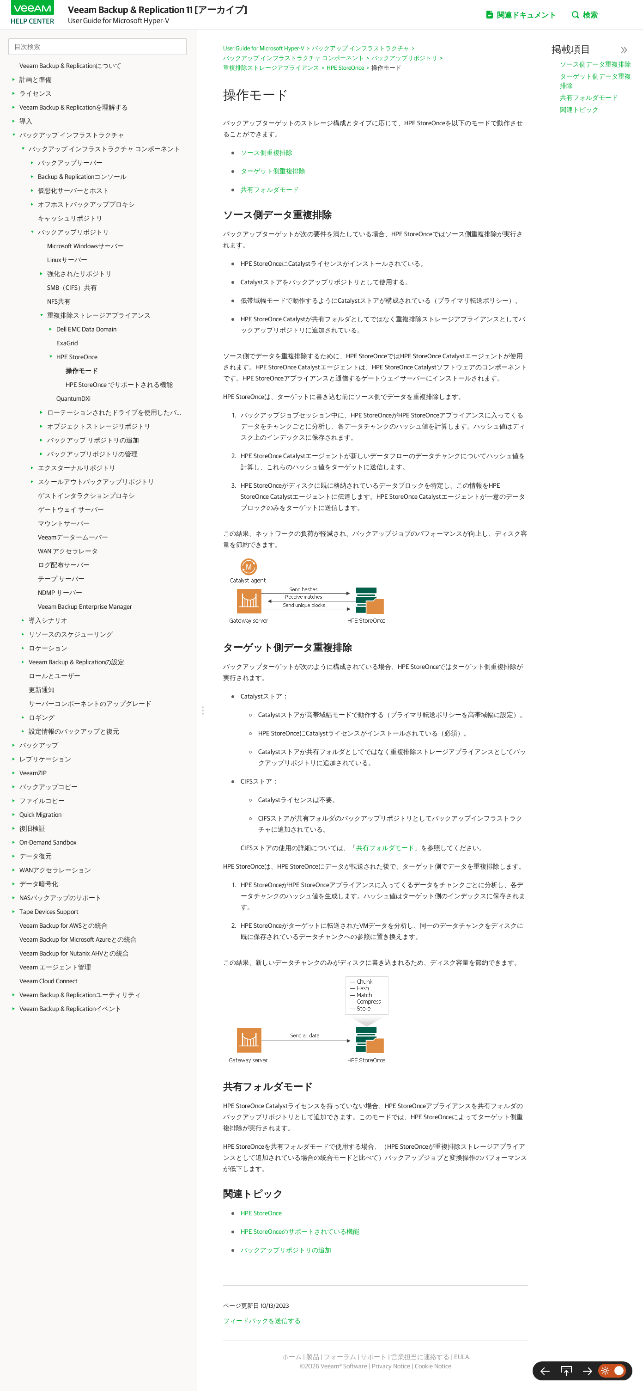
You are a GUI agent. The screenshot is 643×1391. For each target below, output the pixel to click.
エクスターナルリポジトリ (76, 468)
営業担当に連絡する (420, 1356)
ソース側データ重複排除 (595, 64)
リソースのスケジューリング (71, 634)
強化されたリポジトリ (79, 273)
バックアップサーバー (70, 162)
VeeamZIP (33, 773)
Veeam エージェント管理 (55, 967)
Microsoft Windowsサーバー (85, 246)
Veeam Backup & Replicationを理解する (73, 107)
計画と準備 (35, 79)
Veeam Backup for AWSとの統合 (63, 925)
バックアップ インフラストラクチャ (71, 135)
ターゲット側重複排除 (273, 171)
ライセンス (35, 93)
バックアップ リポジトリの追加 (93, 440)
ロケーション (48, 648)
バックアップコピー (48, 786)
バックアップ (38, 745)
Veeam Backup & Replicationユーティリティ (80, 995)
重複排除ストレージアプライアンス (99, 315)
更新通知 (42, 689)
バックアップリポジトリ (73, 232)
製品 (312, 1356)
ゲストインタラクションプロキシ (86, 495)
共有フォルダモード (589, 97)
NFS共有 (59, 301)
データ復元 (35, 856)
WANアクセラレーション (55, 870)
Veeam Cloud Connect (48, 981)
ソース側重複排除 (266, 152)
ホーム (292, 1356)
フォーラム (340, 1356)
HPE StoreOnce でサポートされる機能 (119, 384)
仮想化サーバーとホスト (73, 190)
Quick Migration (40, 814)
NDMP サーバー (60, 592)
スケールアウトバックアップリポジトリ (96, 481)
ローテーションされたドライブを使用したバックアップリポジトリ (116, 412)
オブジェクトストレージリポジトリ (99, 426)
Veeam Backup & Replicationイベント (70, 1008)
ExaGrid (67, 343)
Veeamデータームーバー (73, 537)
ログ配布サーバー (64, 565)
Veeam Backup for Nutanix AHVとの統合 (74, 953)
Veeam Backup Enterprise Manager (85, 606)
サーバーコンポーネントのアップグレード (90, 703)
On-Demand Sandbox (48, 842)
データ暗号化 (38, 884)
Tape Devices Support (49, 911)
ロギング (42, 717)
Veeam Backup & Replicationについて (70, 65)
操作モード (82, 370)
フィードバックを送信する (262, 1320)
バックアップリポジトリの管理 (92, 454)
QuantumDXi (73, 398)
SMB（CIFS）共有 (72, 287)
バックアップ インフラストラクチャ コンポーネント (104, 149)
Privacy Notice (391, 1366)
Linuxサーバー (67, 259)
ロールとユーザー (54, 676)
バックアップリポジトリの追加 (286, 1250)
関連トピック (579, 109)
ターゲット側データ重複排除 (595, 81)
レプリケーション (45, 759)
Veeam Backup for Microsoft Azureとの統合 (78, 939)
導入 (25, 121)
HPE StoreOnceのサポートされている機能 (300, 1231)
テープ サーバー (61, 578)
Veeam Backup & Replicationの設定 (76, 662)
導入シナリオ (48, 620)
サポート (374, 1356)
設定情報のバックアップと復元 (74, 731)
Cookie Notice (433, 1366)
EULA (461, 1356)
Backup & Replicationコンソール (82, 176)
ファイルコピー (42, 800)
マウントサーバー (64, 523)
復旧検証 (32, 828)
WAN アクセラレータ (68, 551)
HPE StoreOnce (76, 357)
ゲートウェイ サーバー (71, 509)
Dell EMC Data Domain (86, 329)
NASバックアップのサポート (60, 897)
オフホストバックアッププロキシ (86, 204)
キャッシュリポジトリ (70, 218)
